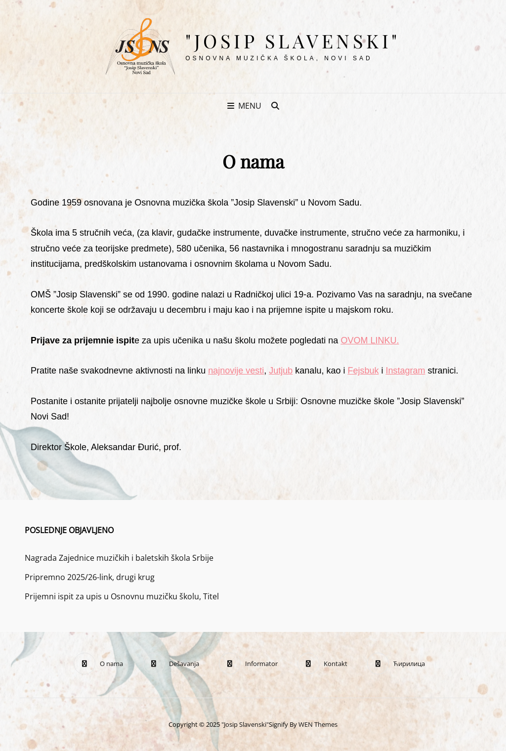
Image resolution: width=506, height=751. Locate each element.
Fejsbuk (363, 371)
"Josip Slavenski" (292, 40)
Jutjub (281, 371)
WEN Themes (317, 724)
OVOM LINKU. (369, 340)
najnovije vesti (236, 371)
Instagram (405, 371)
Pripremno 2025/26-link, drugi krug (90, 577)
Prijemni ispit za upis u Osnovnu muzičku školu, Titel (122, 596)
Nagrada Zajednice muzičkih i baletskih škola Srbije (119, 557)
